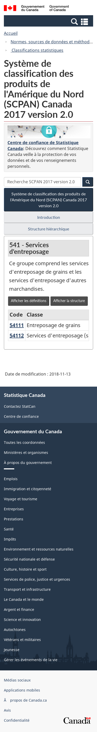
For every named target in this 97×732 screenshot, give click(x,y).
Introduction (48, 217)
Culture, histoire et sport (25, 569)
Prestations (13, 519)
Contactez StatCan (19, 406)
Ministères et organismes (26, 452)
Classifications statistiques (37, 50)
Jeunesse (11, 649)
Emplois (11, 478)
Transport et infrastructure (27, 589)
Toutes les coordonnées (24, 442)
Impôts (10, 539)
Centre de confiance (21, 416)
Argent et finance (19, 609)
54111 (17, 325)
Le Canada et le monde (24, 599)
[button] (49, 21)
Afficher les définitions (28, 300)
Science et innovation (22, 619)
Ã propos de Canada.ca (25, 700)
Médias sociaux (17, 680)
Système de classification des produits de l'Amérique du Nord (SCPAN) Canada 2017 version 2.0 (48, 199)
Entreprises (14, 508)
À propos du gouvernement (28, 462)
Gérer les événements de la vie (30, 659)
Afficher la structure (69, 300)
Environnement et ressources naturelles (38, 549)
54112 (17, 335)
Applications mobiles (22, 690)
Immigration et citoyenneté (27, 488)
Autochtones (15, 629)
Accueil (11, 33)
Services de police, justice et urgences (37, 579)
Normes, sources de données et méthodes (52, 42)
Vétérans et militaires (22, 639)
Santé (9, 529)
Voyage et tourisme (20, 498)
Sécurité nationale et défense (29, 559)
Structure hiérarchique (48, 228)
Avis (7, 710)
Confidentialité (16, 720)
